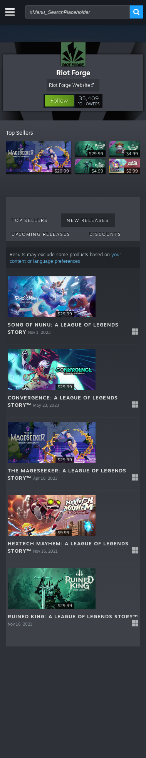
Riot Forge (73, 72)
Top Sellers (30, 220)
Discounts (105, 234)
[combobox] (77, 12)
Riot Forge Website (72, 85)
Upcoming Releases (41, 234)
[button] (59, 101)
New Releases (88, 220)
